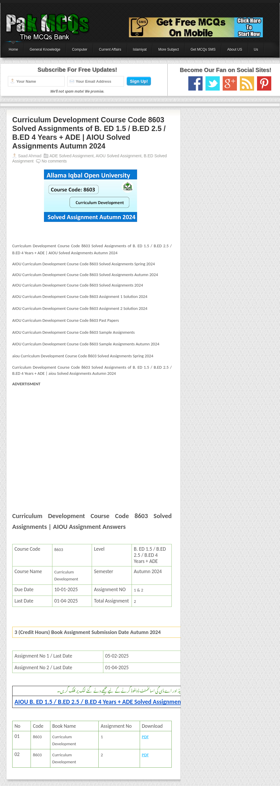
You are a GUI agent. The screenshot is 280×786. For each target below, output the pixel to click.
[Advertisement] (92, 440)
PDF (145, 736)
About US (234, 49)
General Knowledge (45, 49)
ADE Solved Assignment (71, 155)
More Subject (168, 49)
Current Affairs (110, 49)
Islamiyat (140, 49)
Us (256, 49)
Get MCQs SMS (203, 49)
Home (13, 49)
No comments (54, 161)
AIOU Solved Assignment (118, 155)
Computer (79, 49)
